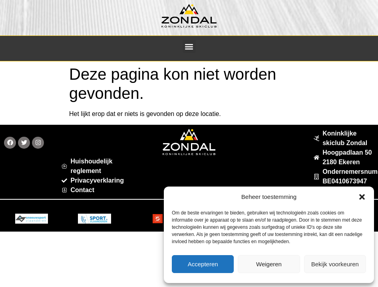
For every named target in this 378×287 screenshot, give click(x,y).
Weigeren (269, 264)
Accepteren (203, 264)
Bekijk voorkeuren (335, 264)
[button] (362, 197)
